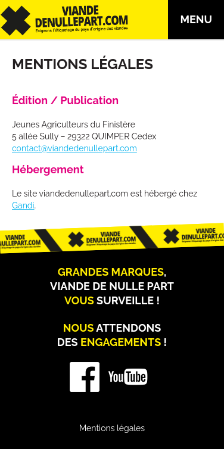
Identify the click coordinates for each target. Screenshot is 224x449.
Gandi (23, 205)
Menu (196, 19)
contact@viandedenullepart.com (74, 148)
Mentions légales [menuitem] (112, 428)
